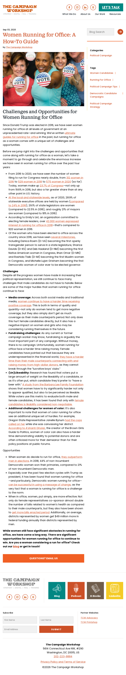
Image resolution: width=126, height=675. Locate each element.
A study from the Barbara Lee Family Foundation (52, 384)
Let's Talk (111, 7)
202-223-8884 (63, 656)
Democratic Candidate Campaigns (103, 95)
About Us (85, 14)
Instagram (77, 7)
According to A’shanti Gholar (27, 428)
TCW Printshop (89, 622)
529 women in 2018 (30, 181)
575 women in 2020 (58, 181)
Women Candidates (101, 73)
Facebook (69, 7)
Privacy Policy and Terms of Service (63, 662)
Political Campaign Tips (103, 86)
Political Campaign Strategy (101, 105)
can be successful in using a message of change (40, 484)
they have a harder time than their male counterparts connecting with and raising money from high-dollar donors (46, 360)
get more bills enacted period (30, 512)
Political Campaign (101, 55)
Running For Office (100, 79)
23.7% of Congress (51, 185)
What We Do (69, 14)
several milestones (63, 237)
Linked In (85, 7)
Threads (93, 7)
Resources (115, 14)
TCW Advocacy (89, 617)
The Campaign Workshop (19, 47)
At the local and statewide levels (29, 197)
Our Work (100, 14)
